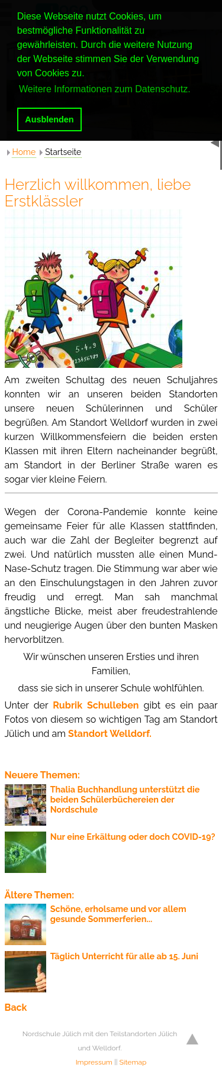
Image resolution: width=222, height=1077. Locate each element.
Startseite (63, 152)
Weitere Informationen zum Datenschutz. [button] (105, 89)
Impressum (94, 1062)
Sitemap (133, 1062)
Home (24, 152)
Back (16, 1007)
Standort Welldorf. (110, 733)
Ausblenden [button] (49, 119)
